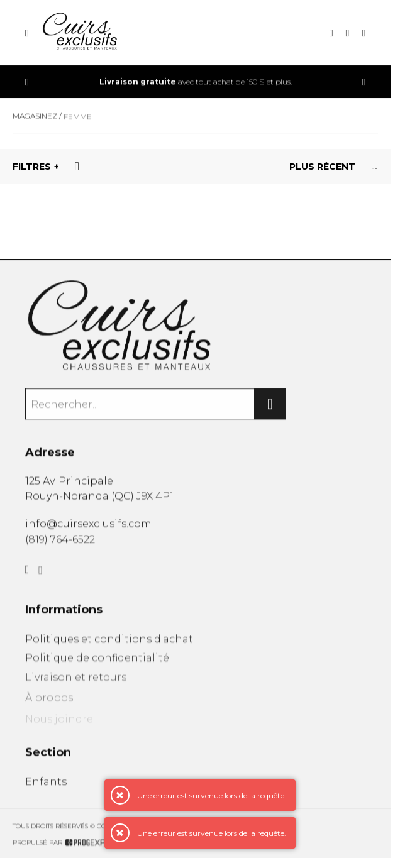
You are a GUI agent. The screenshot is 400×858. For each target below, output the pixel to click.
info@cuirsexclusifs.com (88, 526)
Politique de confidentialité (97, 663)
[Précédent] (27, 82)
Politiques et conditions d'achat (109, 644)
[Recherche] (331, 33)
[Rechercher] (270, 408)
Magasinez (35, 118)
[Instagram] (40, 578)
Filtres (32, 166)
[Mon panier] (348, 33)
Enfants (46, 787)
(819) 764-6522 (60, 543)
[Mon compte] (363, 33)
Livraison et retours (75, 685)
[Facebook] (27, 576)
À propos (49, 706)
